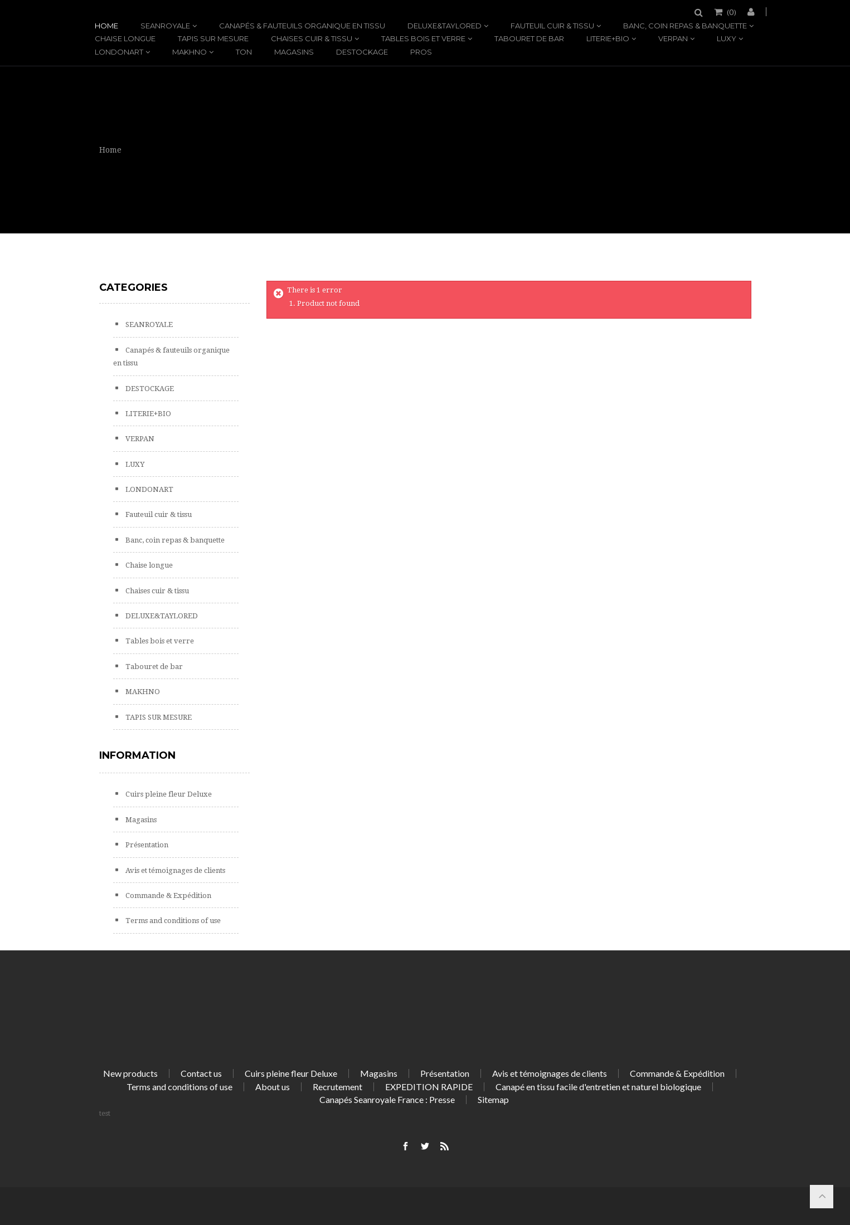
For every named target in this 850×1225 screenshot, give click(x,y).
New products (130, 1073)
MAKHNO (189, 51)
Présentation (146, 845)
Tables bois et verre (423, 38)
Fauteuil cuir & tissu (552, 25)
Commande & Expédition (167, 895)
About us (272, 1086)
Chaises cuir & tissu (311, 38)
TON (244, 51)
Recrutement (337, 1086)
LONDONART (119, 51)
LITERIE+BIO (607, 38)
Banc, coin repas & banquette (685, 25)
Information (137, 755)
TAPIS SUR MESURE (213, 38)
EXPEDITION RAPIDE (429, 1086)
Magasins (294, 51)
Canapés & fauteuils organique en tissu (302, 25)
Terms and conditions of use (172, 920)
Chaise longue (125, 38)
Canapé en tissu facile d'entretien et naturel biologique (598, 1086)
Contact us (201, 1073)
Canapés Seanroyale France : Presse (387, 1099)
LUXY (726, 38)
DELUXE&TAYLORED (444, 25)
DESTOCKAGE (362, 51)
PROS (421, 51)
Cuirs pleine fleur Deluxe (168, 794)
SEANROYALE (165, 25)
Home (106, 25)
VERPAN (673, 38)
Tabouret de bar (529, 38)
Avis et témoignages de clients (174, 870)
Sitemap (493, 1099)
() (730, 11)
